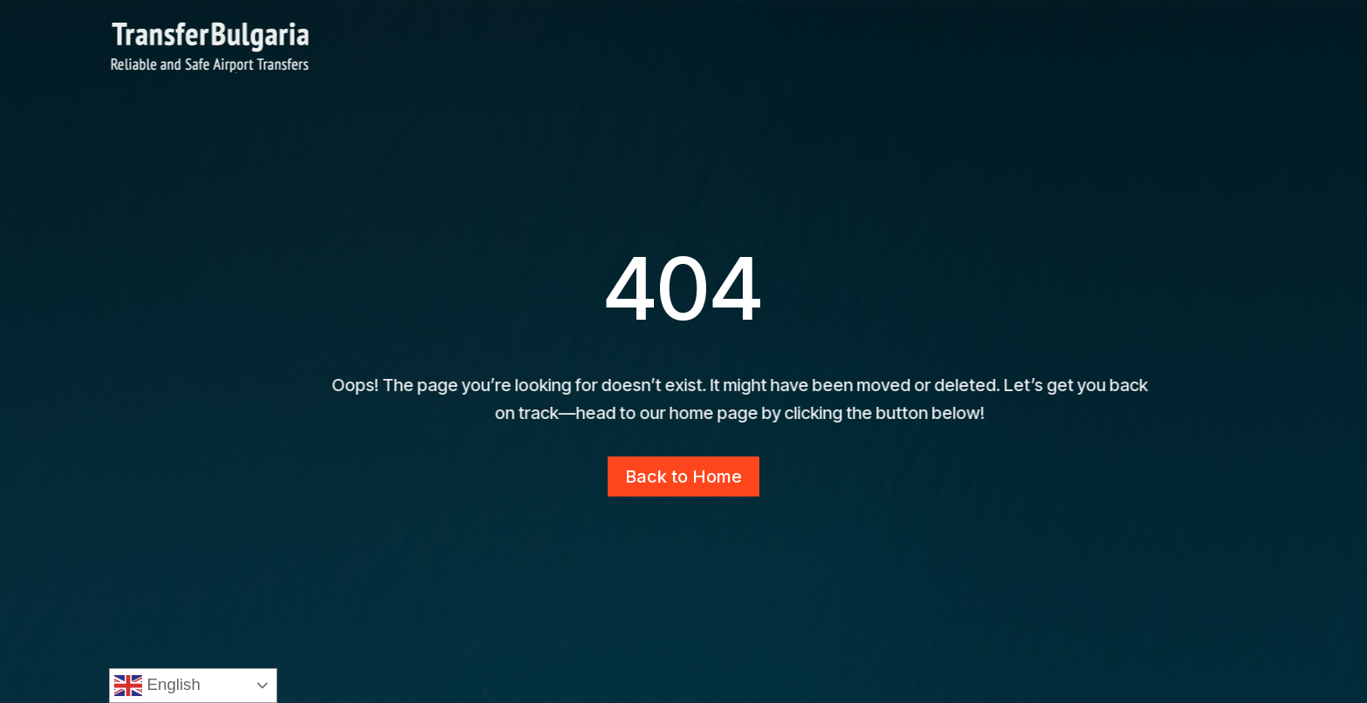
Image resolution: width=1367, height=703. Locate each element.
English (157, 686)
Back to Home (683, 476)
